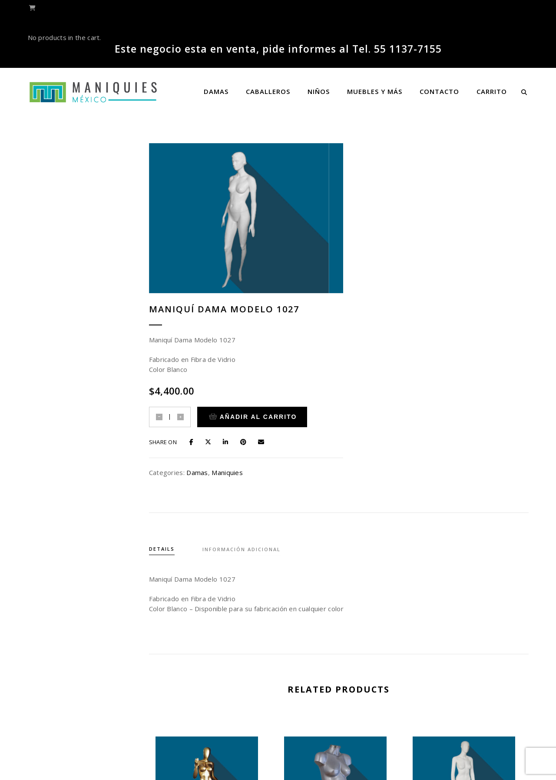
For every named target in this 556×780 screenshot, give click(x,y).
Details (169, 385)
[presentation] (157, 641)
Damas (216, 91)
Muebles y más (374, 91)
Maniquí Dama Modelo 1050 (213, 679)
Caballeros (268, 91)
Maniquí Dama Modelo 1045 (471, 679)
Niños (319, 91)
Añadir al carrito (453, 254)
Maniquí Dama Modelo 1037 (342, 679)
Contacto (439, 91)
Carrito (492, 91)
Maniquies (427, 309)
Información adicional (251, 385)
